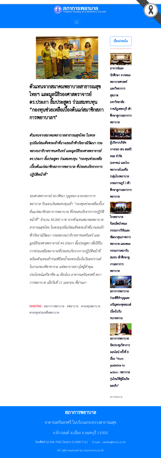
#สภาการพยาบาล (54, 306)
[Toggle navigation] (76, 22)
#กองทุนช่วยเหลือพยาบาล (44, 313)
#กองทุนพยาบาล (90, 306)
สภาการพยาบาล (116, 397)
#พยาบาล (72, 306)
